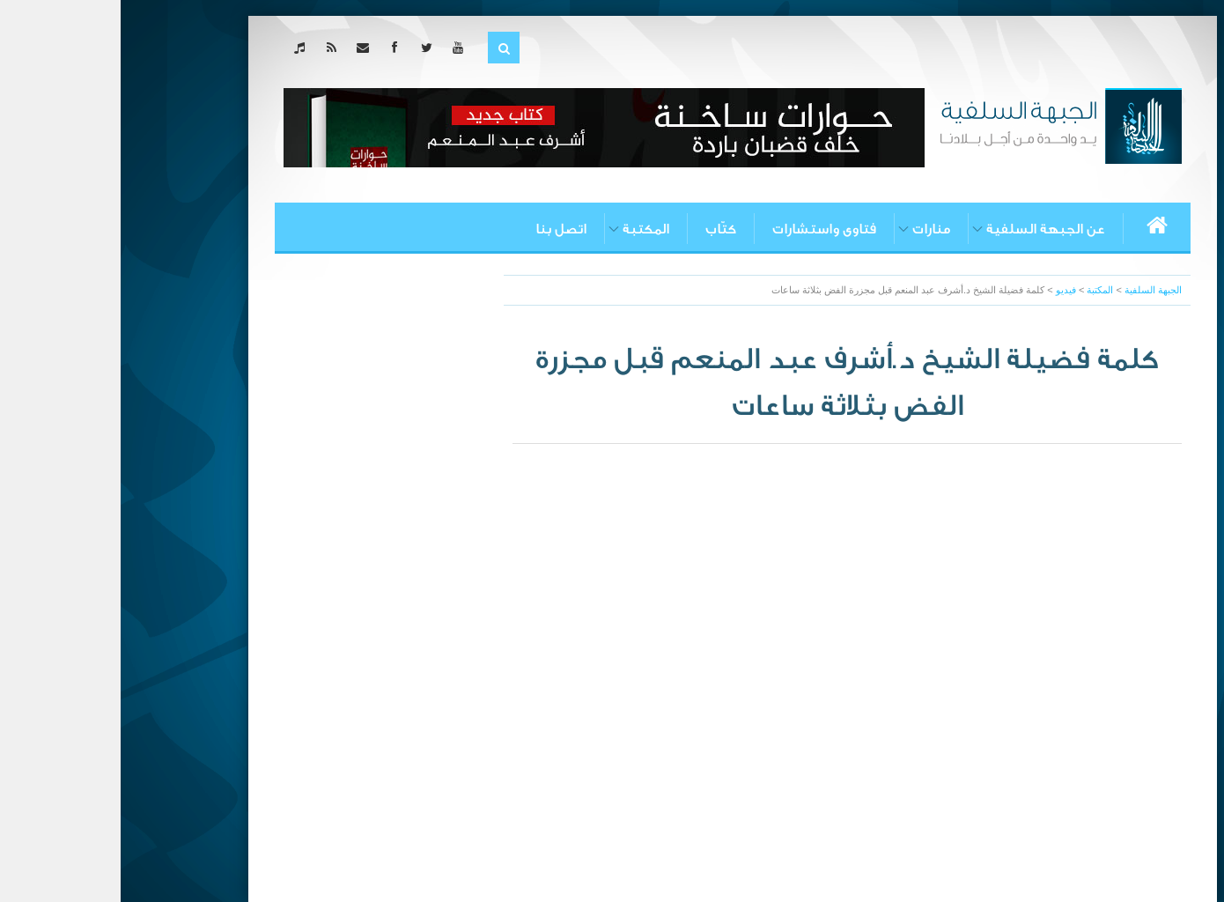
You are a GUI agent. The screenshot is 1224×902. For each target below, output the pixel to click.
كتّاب (600, 229)
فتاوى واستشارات (704, 229)
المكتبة (525, 229)
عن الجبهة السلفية (925, 229)
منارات (811, 229)
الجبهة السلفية (1032, 290)
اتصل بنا (440, 229)
